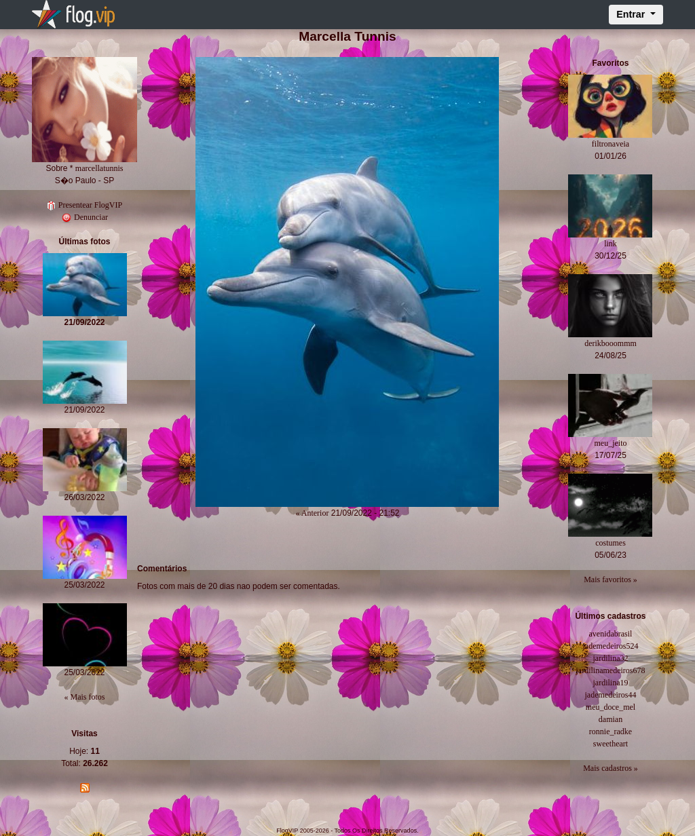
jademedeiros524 (610, 646)
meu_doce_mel (610, 707)
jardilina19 (610, 682)
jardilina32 (610, 658)
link (610, 243)
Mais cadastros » (610, 768)
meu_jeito (610, 443)
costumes (610, 543)
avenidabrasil (610, 634)
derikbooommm (610, 343)
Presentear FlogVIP (84, 205)
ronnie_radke (610, 731)
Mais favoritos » (610, 579)
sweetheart (610, 743)
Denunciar (84, 217)
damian (610, 719)
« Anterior (311, 513)
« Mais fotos (84, 697)
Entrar (631, 14)
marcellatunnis (99, 168)
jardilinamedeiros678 (610, 670)
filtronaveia (610, 144)
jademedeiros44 (610, 695)
